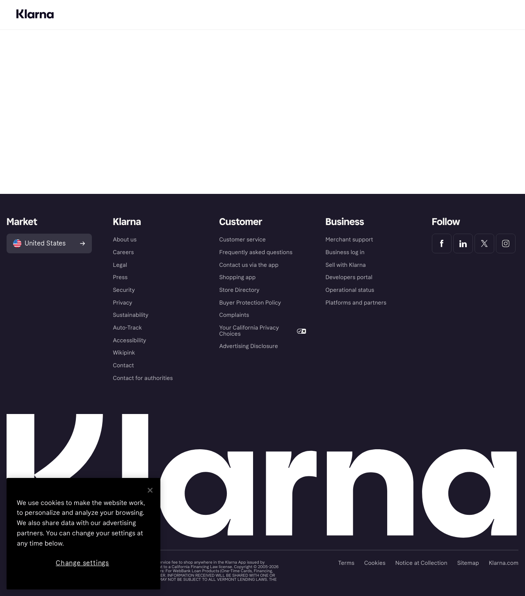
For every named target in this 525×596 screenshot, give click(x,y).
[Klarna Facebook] (442, 243)
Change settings (82, 563)
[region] (83, 533)
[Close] (150, 490)
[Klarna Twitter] (484, 243)
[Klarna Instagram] (506, 243)
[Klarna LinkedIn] (463, 243)
